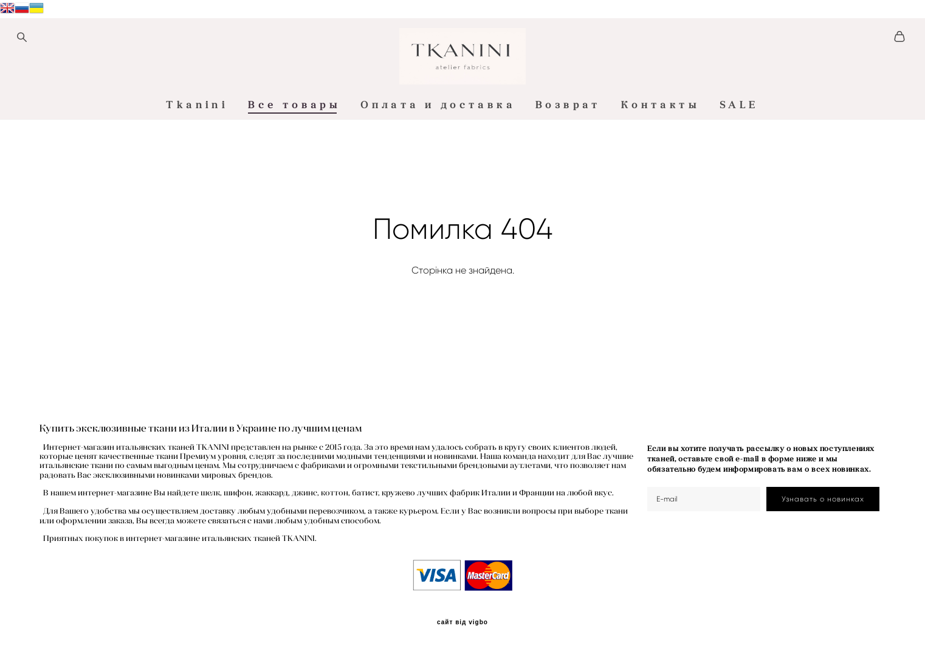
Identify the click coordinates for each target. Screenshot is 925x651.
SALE (739, 154)
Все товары (294, 154)
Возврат (568, 154)
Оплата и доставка (437, 154)
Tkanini (197, 154)
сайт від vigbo (462, 622)
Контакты (660, 154)
